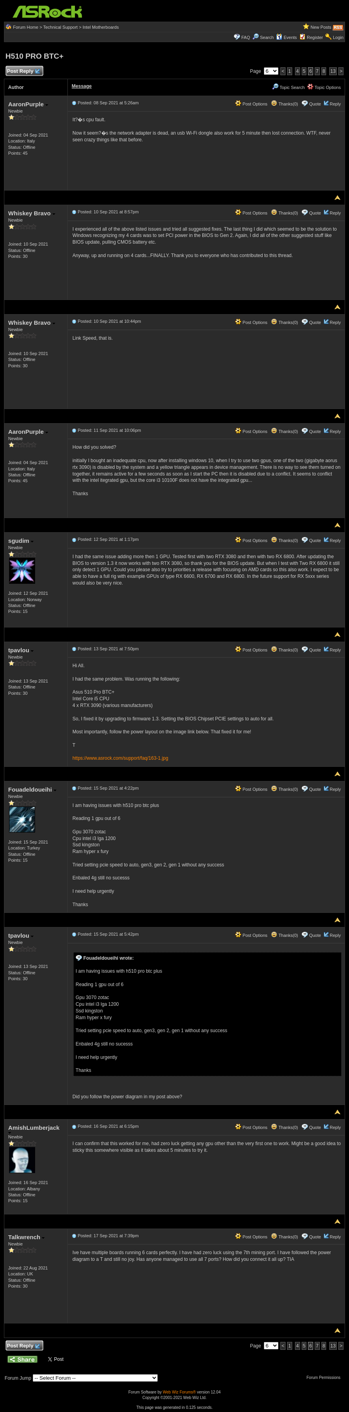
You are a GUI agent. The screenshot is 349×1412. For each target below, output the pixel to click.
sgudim (21, 540)
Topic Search (288, 87)
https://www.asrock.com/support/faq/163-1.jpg (120, 758)
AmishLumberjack (34, 1129)
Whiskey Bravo (31, 213)
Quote (315, 104)
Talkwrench (26, 1237)
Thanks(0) (284, 104)
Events (286, 37)
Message (82, 86)
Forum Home (25, 27)
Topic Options (324, 87)
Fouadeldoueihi (32, 789)
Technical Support (60, 27)
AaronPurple (28, 104)
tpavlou (21, 650)
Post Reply (23, 71)
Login (338, 37)
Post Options (251, 104)
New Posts (321, 27)
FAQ (245, 37)
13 (333, 71)
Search (267, 37)
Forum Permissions (325, 1377)
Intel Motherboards (100, 27)
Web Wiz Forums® (179, 1392)
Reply (335, 104)
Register (315, 37)
